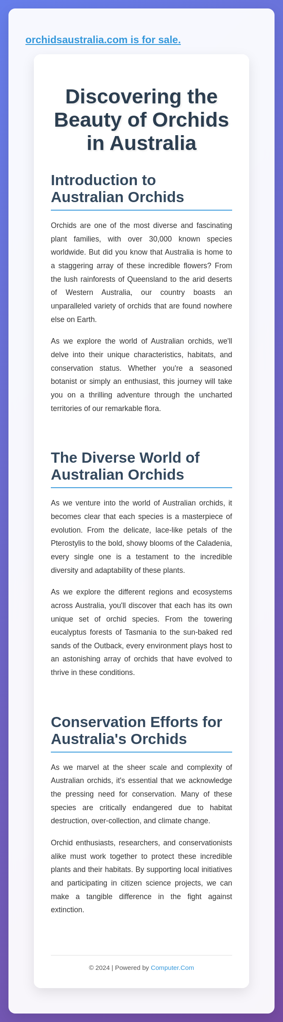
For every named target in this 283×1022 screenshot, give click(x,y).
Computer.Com (172, 967)
